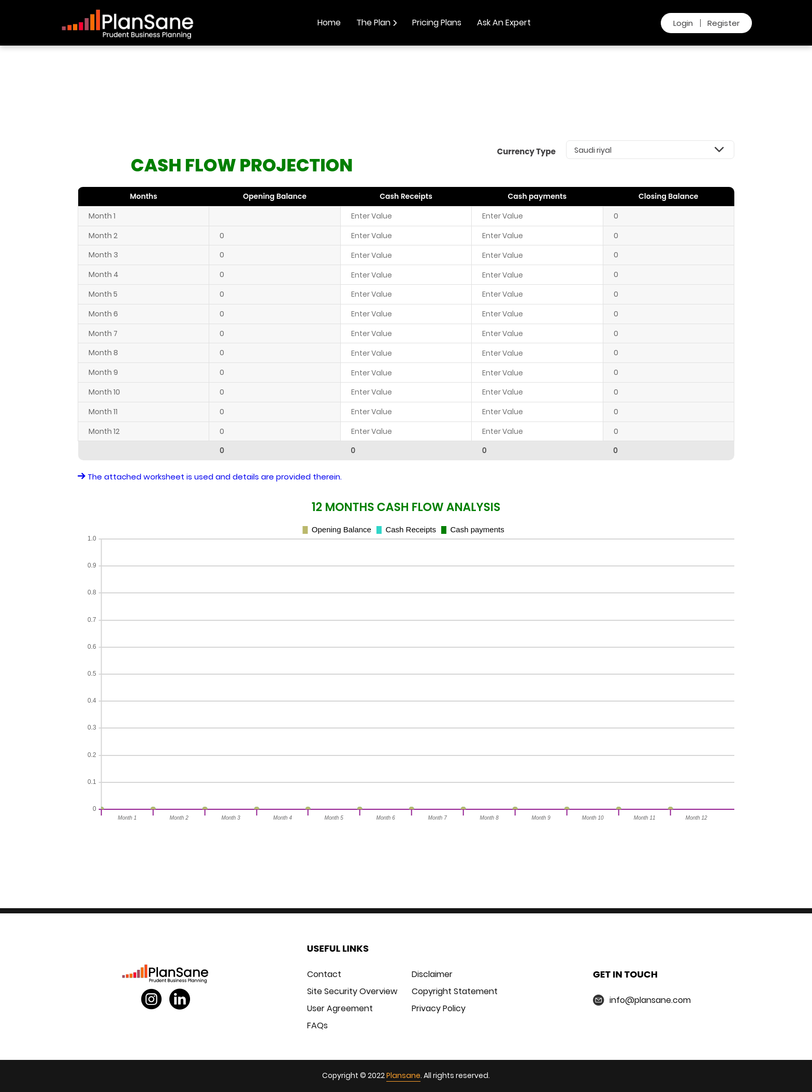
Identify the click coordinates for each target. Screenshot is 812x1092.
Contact (324, 974)
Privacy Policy (439, 1008)
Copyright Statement (455, 991)
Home (329, 22)
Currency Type (526, 151)
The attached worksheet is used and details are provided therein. (210, 476)
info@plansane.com (650, 1000)
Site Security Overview (352, 991)
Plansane (403, 1075)
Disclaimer (432, 974)
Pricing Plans (436, 22)
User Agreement (340, 1008)
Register (723, 23)
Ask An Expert (504, 22)
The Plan (376, 22)
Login (683, 23)
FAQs (317, 1025)
